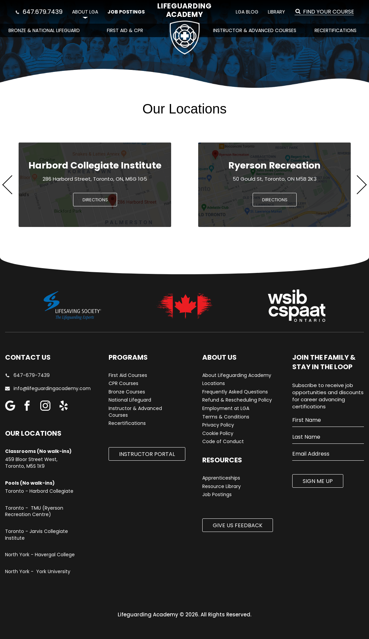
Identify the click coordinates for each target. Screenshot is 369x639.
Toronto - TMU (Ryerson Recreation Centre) (34, 511)
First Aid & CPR (125, 30)
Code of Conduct (223, 441)
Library (276, 11)
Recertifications (335, 30)
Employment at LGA (225, 408)
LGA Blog (247, 11)
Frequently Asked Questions (235, 392)
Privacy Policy (218, 425)
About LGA (85, 11)
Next (357, 184)
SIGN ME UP (318, 481)
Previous (12, 184)
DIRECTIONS (95, 200)
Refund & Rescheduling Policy (237, 400)
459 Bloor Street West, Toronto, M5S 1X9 (31, 462)
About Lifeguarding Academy (236, 375)
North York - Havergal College (40, 555)
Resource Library (221, 486)
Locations (213, 383)
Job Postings (126, 11)
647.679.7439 (39, 11)
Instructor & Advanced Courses (254, 30)
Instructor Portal (147, 454)
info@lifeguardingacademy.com (45, 388)
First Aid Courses (128, 375)
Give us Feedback (237, 525)
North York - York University (37, 571)
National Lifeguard (130, 400)
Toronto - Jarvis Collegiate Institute (36, 534)
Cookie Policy (217, 433)
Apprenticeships (221, 478)
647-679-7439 (27, 375)
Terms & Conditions (225, 417)
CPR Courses (123, 383)
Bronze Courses (127, 392)
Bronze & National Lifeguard (44, 30)
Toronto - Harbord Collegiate (39, 491)
